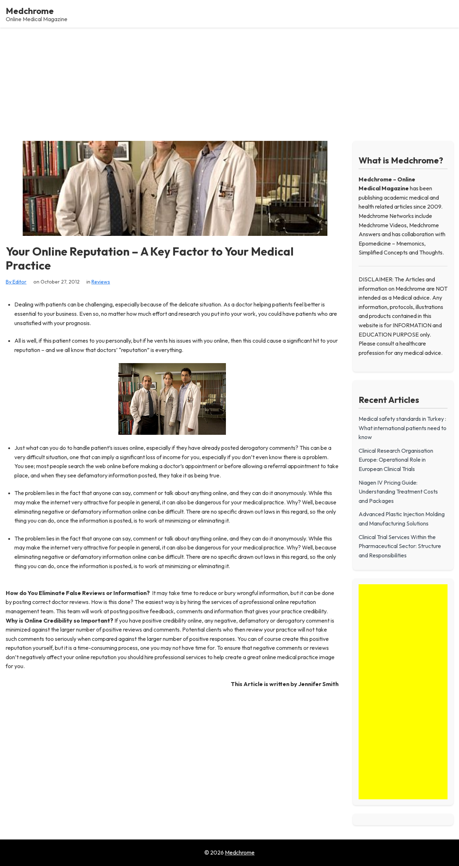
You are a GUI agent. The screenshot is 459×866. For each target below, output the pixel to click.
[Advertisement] (229, 81)
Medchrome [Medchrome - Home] (30, 10)
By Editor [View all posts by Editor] (16, 282)
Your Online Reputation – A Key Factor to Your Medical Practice (150, 258)
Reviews (100, 282)
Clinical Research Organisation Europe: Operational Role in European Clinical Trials (396, 459)
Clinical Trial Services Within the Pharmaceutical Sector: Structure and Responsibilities (400, 546)
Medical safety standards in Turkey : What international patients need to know (402, 428)
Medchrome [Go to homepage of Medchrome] (240, 852)
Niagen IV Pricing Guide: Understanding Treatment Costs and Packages (398, 491)
